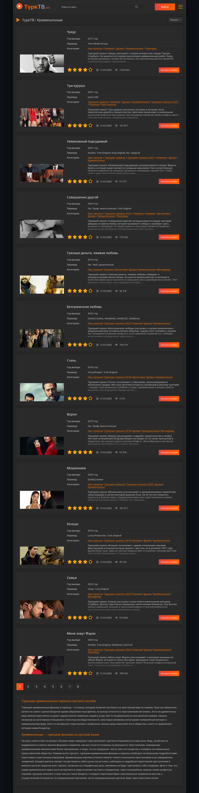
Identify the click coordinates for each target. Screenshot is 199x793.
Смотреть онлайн (169, 70)
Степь (57, 358)
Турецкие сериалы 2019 (103, 428)
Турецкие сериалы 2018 (103, 376)
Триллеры (136, 49)
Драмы (106, 49)
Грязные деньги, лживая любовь (79, 251)
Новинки (171, 102)
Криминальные (120, 49)
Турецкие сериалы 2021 (150, 102)
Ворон (58, 412)
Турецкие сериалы (84, 102)
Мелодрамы (149, 268)
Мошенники (62, 465)
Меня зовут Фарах (67, 626)
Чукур (57, 32)
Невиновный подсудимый (73, 139)
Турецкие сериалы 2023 (103, 211)
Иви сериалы (81, 49)
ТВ (37, 6)
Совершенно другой (69, 195)
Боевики (95, 49)
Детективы (149, 211)
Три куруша (62, 86)
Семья (58, 573)
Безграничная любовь (71, 304)
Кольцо (59, 519)
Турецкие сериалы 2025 (125, 481)
